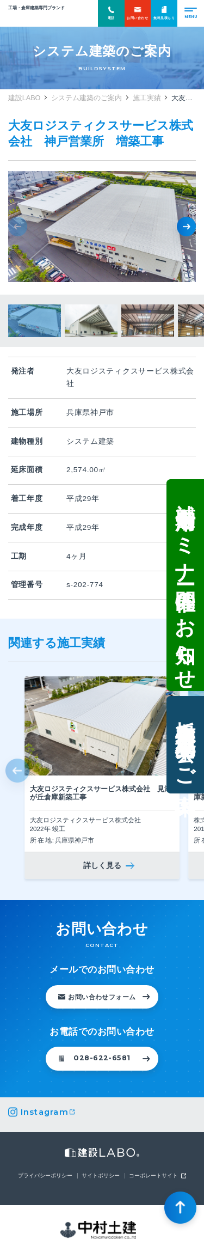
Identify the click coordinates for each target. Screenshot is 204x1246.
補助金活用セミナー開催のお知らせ (185, 584)
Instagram (45, 1112)
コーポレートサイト (153, 1175)
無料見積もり (164, 13)
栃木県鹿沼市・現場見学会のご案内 (185, 746)
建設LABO (36, 17)
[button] (186, 226)
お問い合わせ (137, 13)
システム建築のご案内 (86, 98)
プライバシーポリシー (45, 1175)
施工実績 (147, 98)
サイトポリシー (101, 1175)
